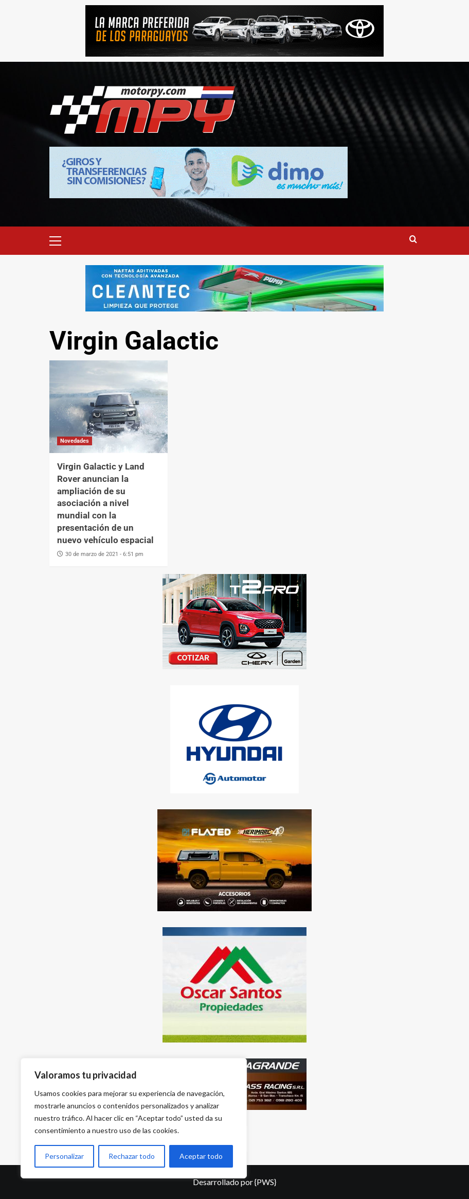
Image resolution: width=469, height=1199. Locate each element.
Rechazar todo (132, 1156)
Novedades (74, 441)
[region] (134, 1118)
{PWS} (265, 1182)
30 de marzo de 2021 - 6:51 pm (104, 554)
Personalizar (64, 1156)
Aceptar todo (201, 1156)
